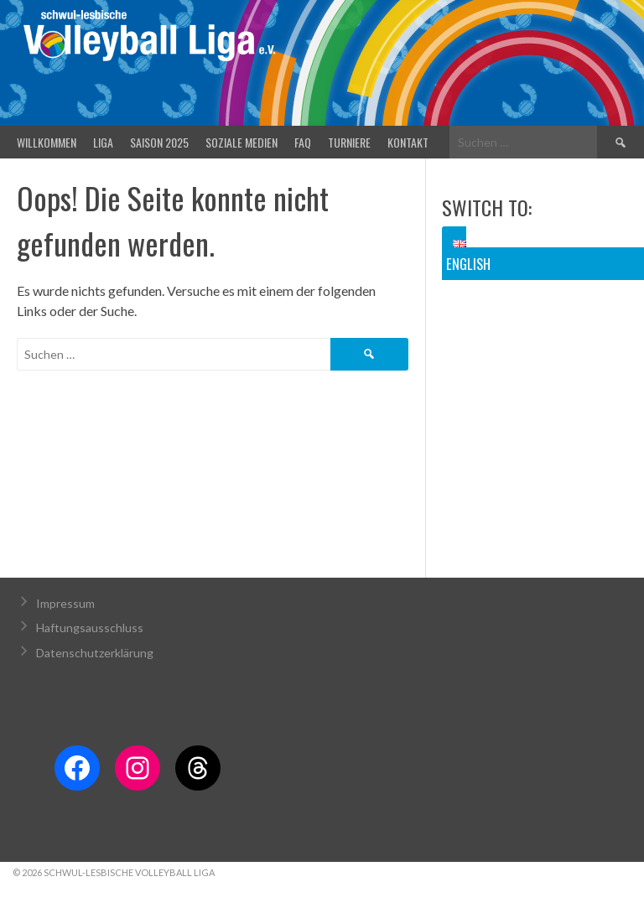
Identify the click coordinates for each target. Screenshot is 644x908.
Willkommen (46, 142)
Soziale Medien (241, 142)
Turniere (349, 142)
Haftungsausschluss (89, 627)
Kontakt (407, 142)
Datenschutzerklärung (94, 653)
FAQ (302, 142)
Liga (103, 142)
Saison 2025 (159, 142)
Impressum (65, 603)
